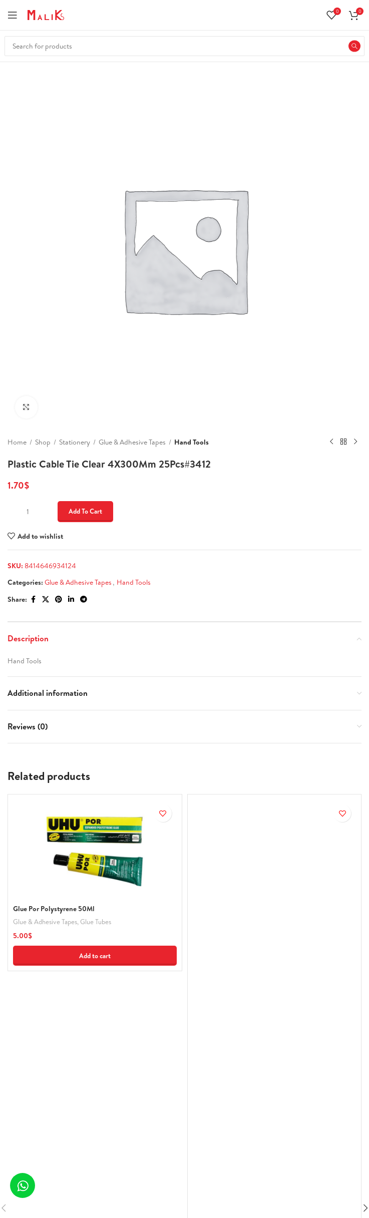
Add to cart (85, 511)
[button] (95, 956)
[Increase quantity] (41, 511)
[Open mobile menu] (13, 15)
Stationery (74, 442)
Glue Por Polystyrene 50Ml (54, 909)
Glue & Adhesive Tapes (132, 442)
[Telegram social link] (83, 599)
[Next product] (355, 442)
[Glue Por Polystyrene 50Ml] (95, 849)
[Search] (184, 46)
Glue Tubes (95, 921)
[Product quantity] (27, 511)
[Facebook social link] (33, 599)
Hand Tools (191, 442)
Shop (43, 442)
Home (17, 442)
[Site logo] (46, 14)
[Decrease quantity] (14, 511)
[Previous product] (331, 442)
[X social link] (45, 599)
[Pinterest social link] (58, 599)
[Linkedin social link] (71, 599)
